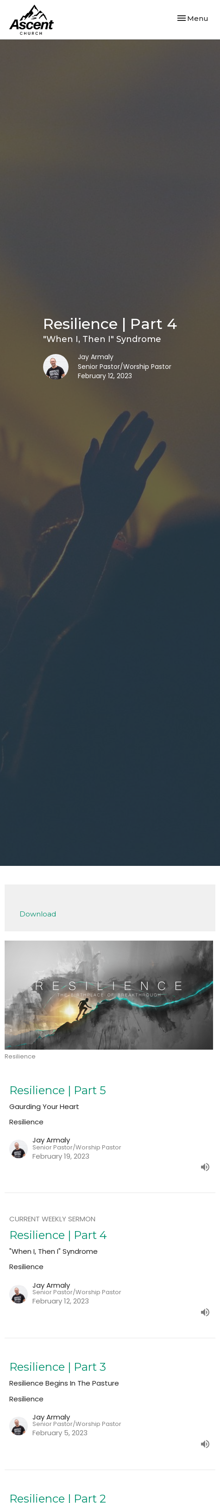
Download (37, 914)
